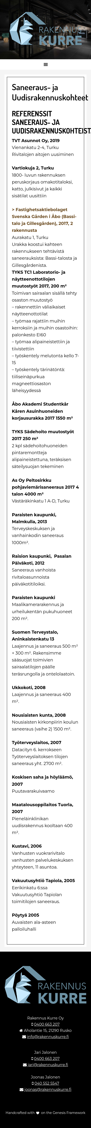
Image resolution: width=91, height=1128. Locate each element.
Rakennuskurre (45, 28)
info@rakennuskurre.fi (48, 1036)
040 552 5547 (47, 1083)
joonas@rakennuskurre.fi (47, 1089)
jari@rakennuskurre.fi (48, 1065)
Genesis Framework (68, 1113)
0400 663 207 (47, 1024)
